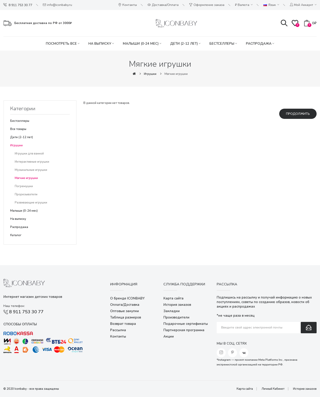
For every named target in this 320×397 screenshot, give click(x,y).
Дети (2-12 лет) (21, 137)
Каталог (16, 235)
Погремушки (24, 186)
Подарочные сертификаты (185, 323)
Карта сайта (173, 298)
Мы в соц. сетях (232, 343)
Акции (168, 336)
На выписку (18, 219)
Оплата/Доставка (124, 304)
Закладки (171, 311)
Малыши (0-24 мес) (24, 211)
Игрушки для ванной (29, 154)
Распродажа (19, 227)
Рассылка (118, 330)
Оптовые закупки (124, 311)
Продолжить (298, 114)
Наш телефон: (14, 306)
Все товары (18, 129)
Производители (176, 317)
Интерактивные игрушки (32, 162)
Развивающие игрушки (31, 203)
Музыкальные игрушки (31, 170)
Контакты (118, 336)
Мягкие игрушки (176, 74)
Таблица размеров (125, 317)
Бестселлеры (19, 121)
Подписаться (309, 327)
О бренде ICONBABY (127, 298)
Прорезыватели (26, 194)
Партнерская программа (183, 330)
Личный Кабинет (273, 389)
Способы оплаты (20, 324)
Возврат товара (123, 323)
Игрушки (150, 74)
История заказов (177, 304)
